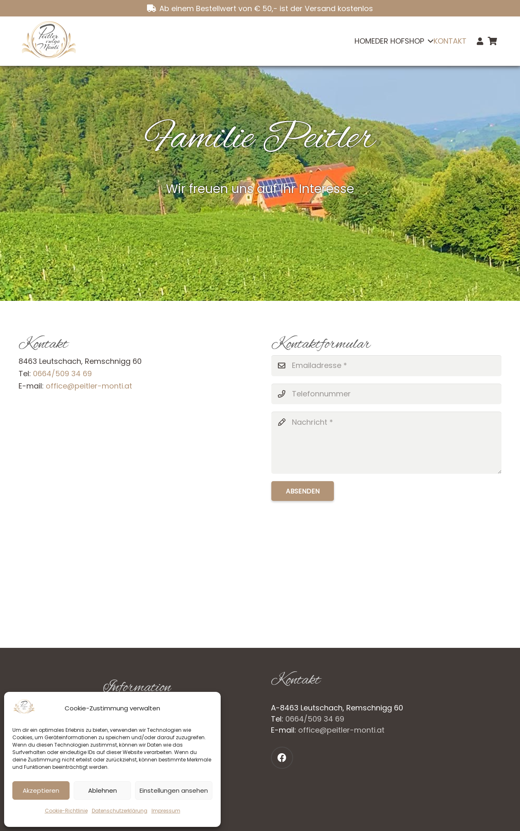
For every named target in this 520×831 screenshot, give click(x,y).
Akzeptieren (41, 790)
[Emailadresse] (386, 365)
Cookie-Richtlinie (66, 810)
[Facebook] (282, 758)
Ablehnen (102, 790)
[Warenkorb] (492, 41)
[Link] (480, 41)
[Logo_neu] (48, 41)
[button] (429, 41)
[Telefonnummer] (386, 394)
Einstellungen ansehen (174, 790)
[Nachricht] (386, 443)
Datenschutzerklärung (119, 810)
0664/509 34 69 (62, 373)
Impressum (166, 810)
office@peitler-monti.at (89, 386)
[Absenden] (302, 491)
